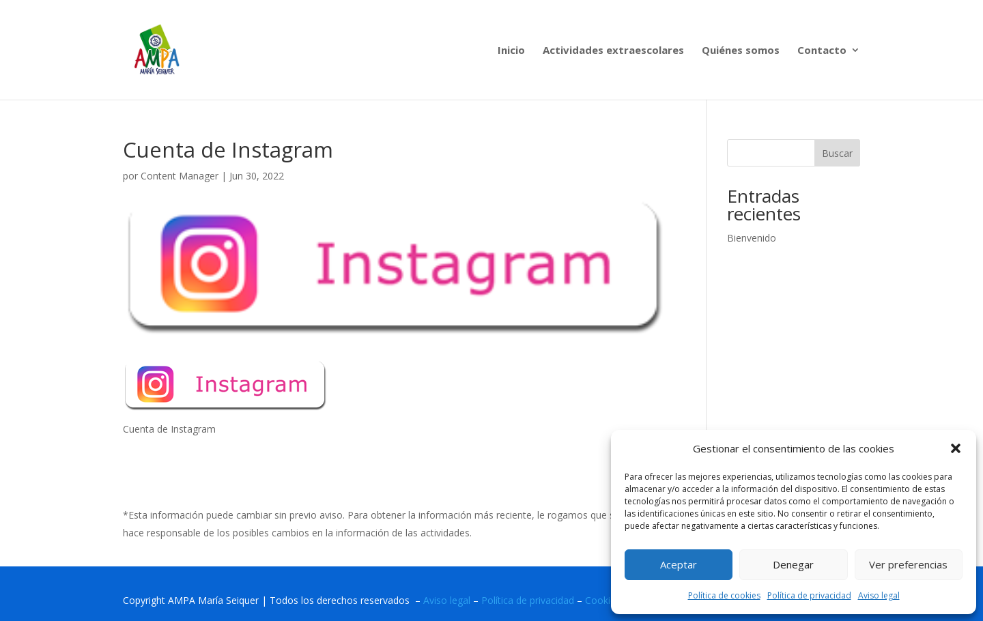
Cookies (603, 600)
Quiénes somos (741, 51)
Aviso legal (879, 595)
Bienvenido (751, 237)
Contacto (821, 51)
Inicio (511, 51)
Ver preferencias (908, 564)
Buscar (837, 153)
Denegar (793, 564)
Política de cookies (724, 595)
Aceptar (678, 564)
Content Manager (179, 175)
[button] (956, 448)
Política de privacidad (809, 595)
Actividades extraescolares (613, 51)
